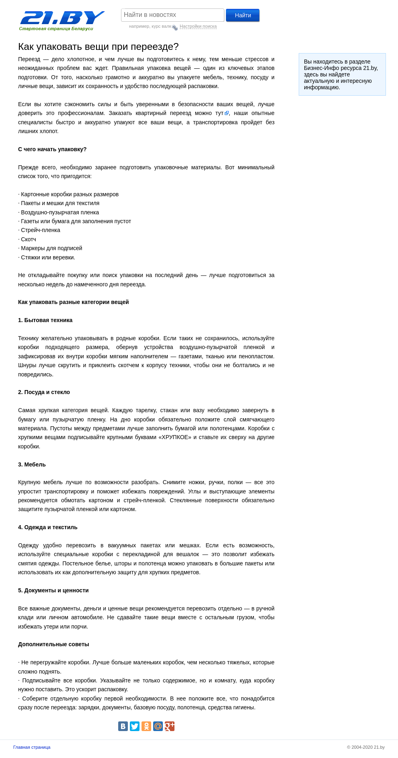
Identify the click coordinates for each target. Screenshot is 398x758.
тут (219, 113)
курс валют (163, 26)
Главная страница (31, 747)
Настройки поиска (198, 26)
